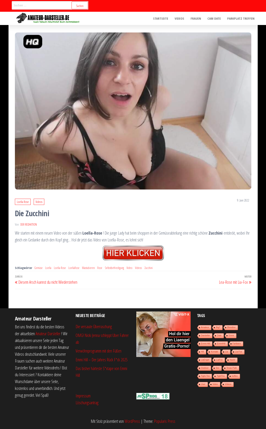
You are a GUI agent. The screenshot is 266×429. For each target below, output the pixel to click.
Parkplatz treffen (240, 18)
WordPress (132, 421)
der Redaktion (28, 224)
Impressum (83, 396)
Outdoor (205, 368)
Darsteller (205, 335)
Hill (202, 352)
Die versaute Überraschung (94, 326)
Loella (48, 268)
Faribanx (237, 343)
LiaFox (219, 360)
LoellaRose (73, 268)
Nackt (232, 360)
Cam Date (214, 18)
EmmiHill (221, 343)
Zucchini (148, 268)
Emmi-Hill (205, 343)
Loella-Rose (23, 202)
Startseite (160, 18)
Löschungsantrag (87, 402)
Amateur (205, 327)
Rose (99, 268)
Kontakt (214, 352)
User (203, 384)
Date (219, 335)
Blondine (231, 327)
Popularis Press (164, 421)
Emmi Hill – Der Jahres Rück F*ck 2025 (102, 360)
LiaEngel (205, 360)
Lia (226, 352)
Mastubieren (88, 268)
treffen (235, 376)
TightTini (221, 376)
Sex (217, 368)
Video (129, 268)
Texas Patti (231, 368)
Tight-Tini (205, 376)
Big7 (218, 327)
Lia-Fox (238, 352)
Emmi (231, 335)
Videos (179, 18)
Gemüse (38, 268)
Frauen (196, 18)
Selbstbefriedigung (114, 268)
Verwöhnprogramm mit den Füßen (98, 351)
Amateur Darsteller (48, 333)
